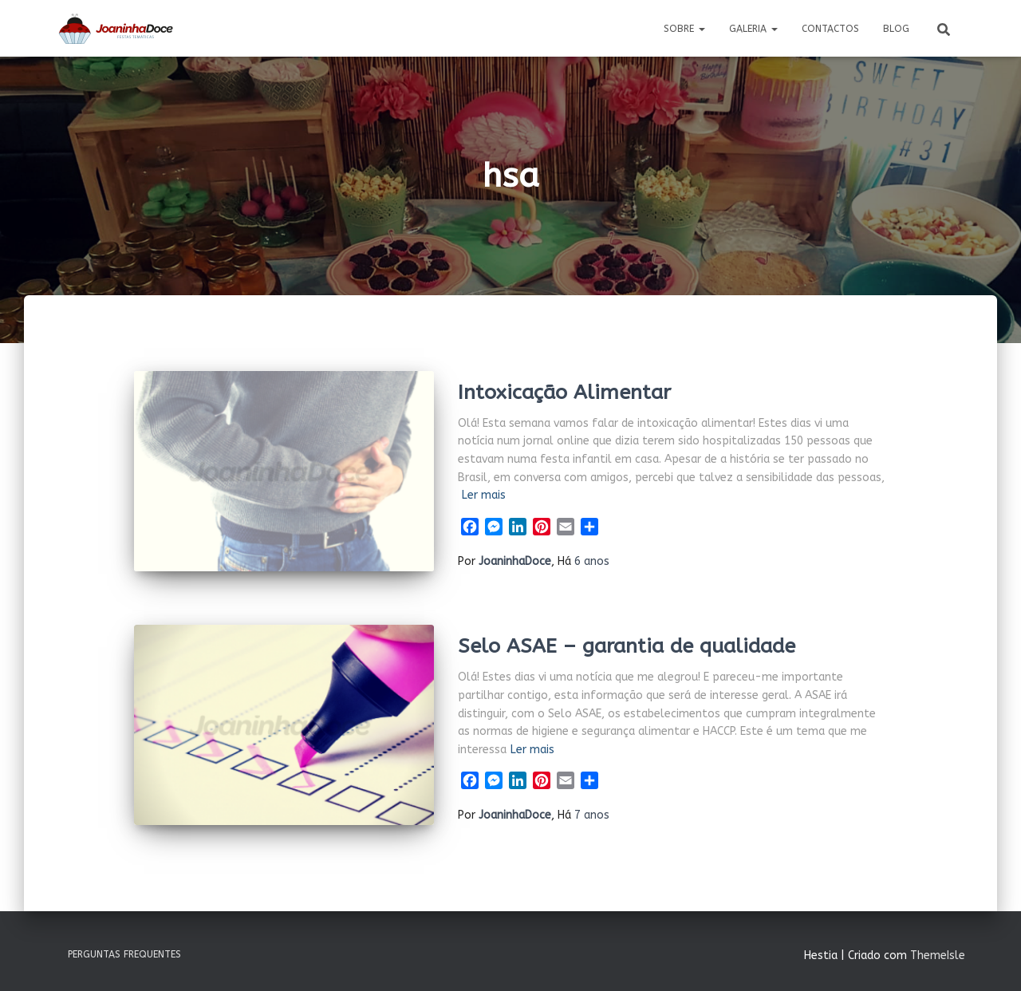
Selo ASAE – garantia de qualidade (626, 646)
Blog (896, 28)
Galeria (753, 28)
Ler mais (484, 495)
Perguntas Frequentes (124, 954)
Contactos (830, 28)
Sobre (684, 28)
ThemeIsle (937, 955)
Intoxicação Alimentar (564, 393)
